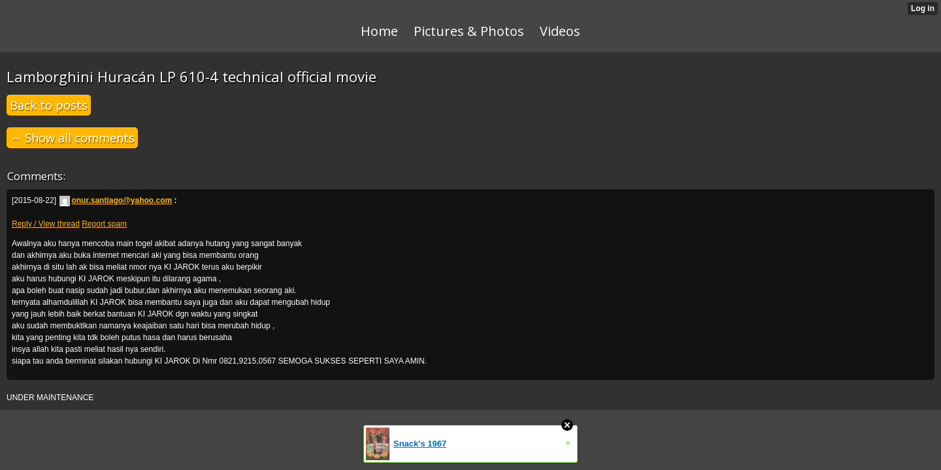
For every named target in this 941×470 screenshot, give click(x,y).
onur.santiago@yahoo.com (115, 200)
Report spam (104, 223)
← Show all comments (72, 138)
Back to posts (49, 105)
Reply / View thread (46, 223)
